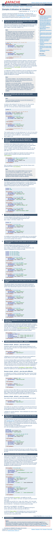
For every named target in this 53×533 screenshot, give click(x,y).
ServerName (17, 67)
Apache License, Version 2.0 (13, 530)
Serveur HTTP (9, 6)
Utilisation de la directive (44, 51)
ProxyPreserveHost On (23, 327)
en (28, 11)
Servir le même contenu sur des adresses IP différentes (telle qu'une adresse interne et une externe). (45, 24)
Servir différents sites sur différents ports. (45, 28)
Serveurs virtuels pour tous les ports (17, 344)
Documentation (16, 6)
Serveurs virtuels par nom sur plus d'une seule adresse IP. (45, 20)
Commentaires (43, 55)
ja (32, 11)
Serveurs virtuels (28, 6)
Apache (3, 6)
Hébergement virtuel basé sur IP (14, 214)
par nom (24, 17)
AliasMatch (22, 367)
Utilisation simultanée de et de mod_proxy (44, 41)
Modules (33, 2)
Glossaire (45, 2)
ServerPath (17, 497)
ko (34, 11)
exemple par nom (10, 420)
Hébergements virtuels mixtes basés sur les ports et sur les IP (46, 34)
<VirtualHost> (8, 68)
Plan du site (49, 2)
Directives (38, 2)
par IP (28, 17)
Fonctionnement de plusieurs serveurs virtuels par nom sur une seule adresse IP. (45, 17)
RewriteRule (29, 367)
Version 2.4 (22, 6)
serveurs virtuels (20, 14)
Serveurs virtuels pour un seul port (16, 396)
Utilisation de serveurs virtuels (17, 341)
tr (36, 11)
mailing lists (43, 525)
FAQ (41, 2)
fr (30, 11)
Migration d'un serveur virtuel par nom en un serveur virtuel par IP (45, 47)
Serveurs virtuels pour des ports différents (18, 371)
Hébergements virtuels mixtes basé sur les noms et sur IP (46, 37)
